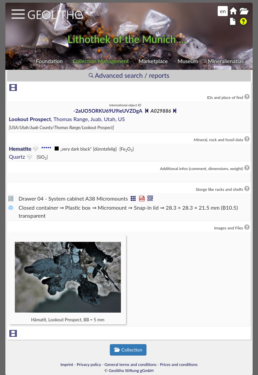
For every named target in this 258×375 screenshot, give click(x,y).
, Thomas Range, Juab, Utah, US (67, 119)
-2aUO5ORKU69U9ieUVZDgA (108, 111)
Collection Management (101, 61)
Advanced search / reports (129, 75)
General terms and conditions (130, 364)
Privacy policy (89, 364)
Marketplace (153, 61)
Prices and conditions (179, 364)
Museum (187, 61)
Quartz (17, 156)
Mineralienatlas (226, 61)
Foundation (49, 61)
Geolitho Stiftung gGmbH (131, 370)
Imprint (66, 364)
